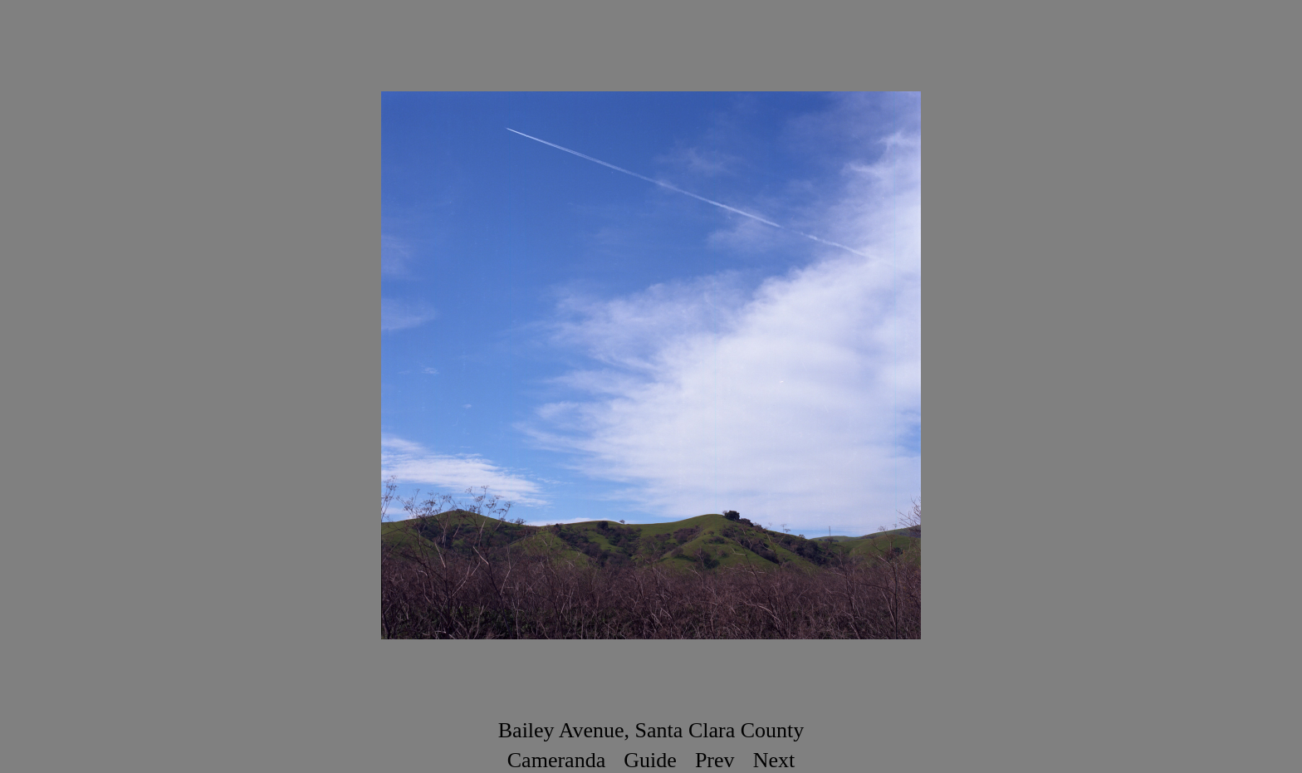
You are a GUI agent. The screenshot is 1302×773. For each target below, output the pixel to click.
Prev (715, 760)
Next (774, 760)
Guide (650, 760)
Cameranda (556, 760)
